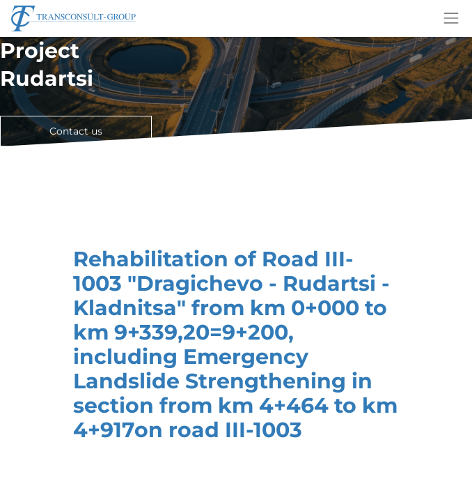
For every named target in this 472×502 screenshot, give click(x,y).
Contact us (75, 131)
